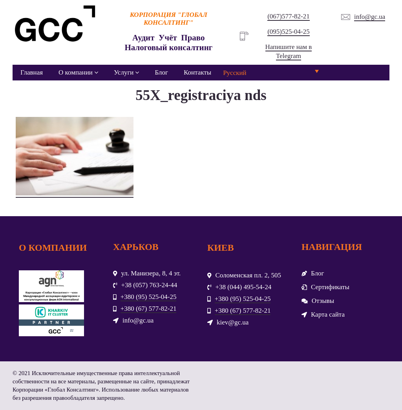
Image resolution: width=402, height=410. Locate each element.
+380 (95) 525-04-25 (149, 297)
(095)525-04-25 (288, 31)
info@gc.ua (369, 16)
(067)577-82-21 (288, 16)
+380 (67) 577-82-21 (149, 308)
